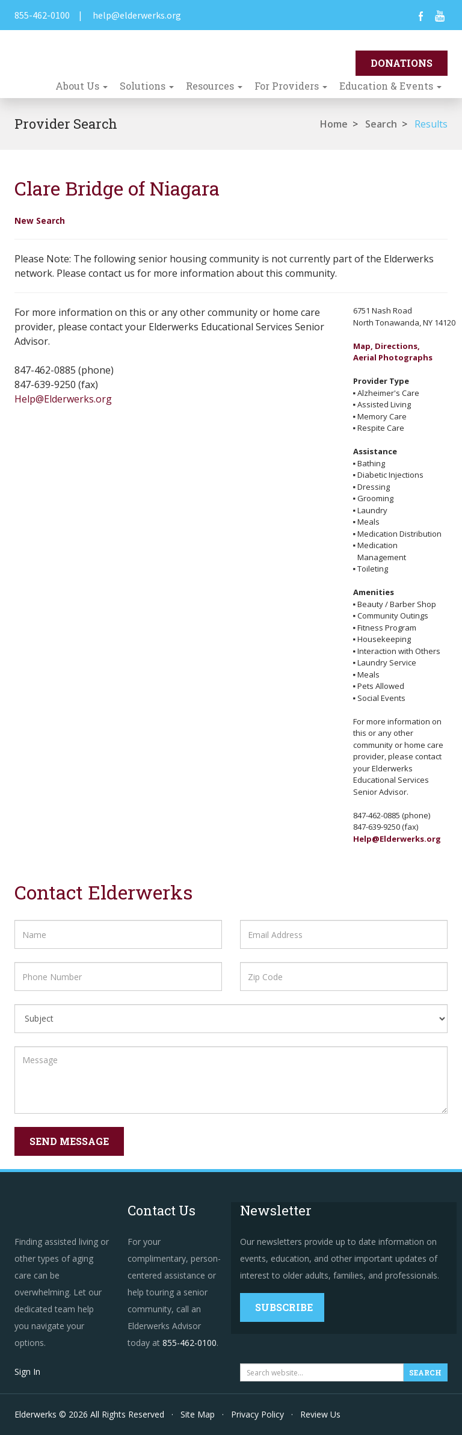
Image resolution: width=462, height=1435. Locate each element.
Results (431, 124)
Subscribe (284, 1307)
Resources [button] (214, 85)
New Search (39, 220)
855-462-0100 (42, 15)
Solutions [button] (147, 85)
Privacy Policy (257, 1414)
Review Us (320, 1414)
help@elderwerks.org (137, 15)
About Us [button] (81, 85)
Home (334, 124)
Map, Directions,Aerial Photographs (393, 352)
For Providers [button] (290, 85)
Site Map (197, 1414)
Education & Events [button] (390, 85)
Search (381, 124)
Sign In (27, 1371)
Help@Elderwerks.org (63, 399)
